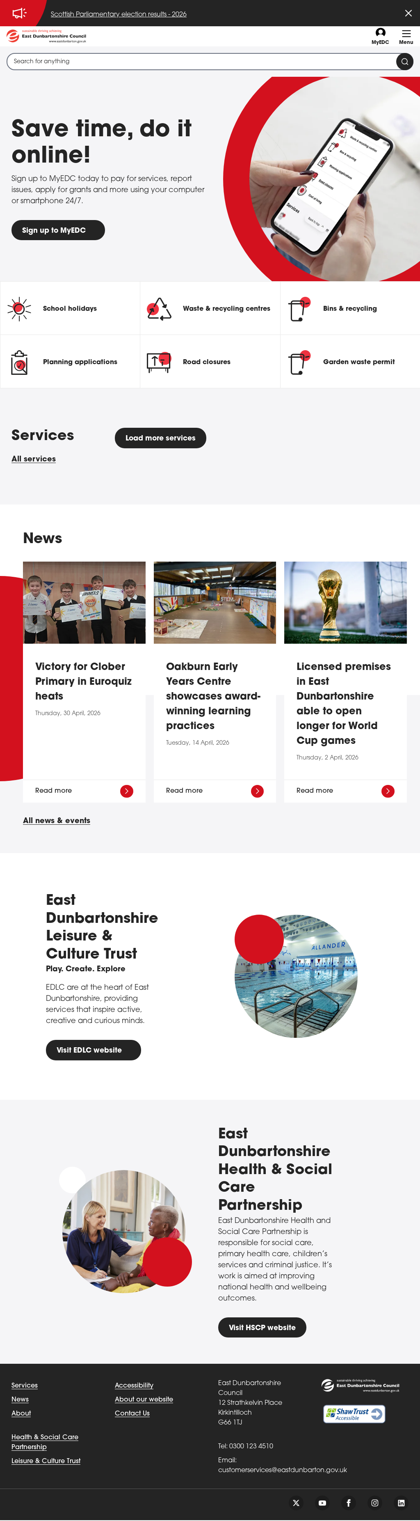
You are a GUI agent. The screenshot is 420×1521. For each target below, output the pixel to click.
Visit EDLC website (91, 1051)
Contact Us (132, 1414)
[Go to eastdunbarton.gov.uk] (46, 36)
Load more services (163, 439)
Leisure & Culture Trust (45, 1462)
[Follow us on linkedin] (401, 1503)
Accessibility (134, 1386)
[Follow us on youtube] (322, 1503)
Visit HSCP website (264, 1329)
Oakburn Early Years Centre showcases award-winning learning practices (213, 697)
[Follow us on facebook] (348, 1503)
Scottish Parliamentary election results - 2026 (119, 14)
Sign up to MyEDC (55, 231)
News (20, 1400)
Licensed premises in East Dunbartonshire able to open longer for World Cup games (344, 704)
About (21, 1414)
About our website (144, 1400)
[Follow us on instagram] (375, 1503)
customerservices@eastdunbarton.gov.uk (282, 1471)
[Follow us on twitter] (296, 1503)
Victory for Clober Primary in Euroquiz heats (83, 682)
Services (24, 1386)
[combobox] (210, 61)
